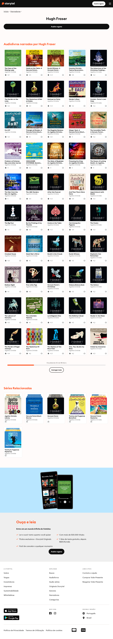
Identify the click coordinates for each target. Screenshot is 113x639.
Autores (52, 591)
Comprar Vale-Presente (92, 577)
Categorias (54, 599)
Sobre (6, 573)
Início (6, 11)
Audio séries (54, 582)
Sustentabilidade (11, 591)
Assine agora (99, 4)
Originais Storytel (56, 586)
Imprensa (8, 586)
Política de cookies (54, 630)
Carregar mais (56, 370)
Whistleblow (9, 595)
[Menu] (110, 4)
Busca (51, 573)
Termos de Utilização (35, 630)
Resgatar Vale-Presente (92, 582)
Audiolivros (54, 577)
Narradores (15, 11)
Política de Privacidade (14, 630)
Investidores (9, 582)
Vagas (6, 577)
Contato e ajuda (89, 573)
